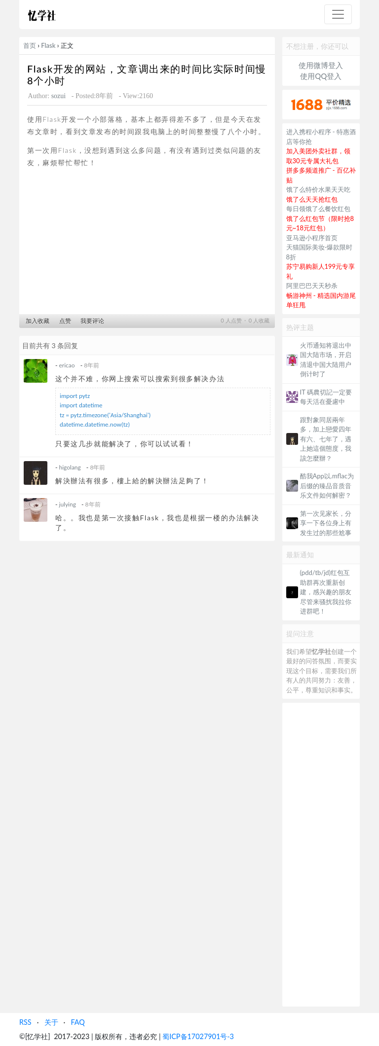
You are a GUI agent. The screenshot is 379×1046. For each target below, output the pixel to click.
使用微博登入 (321, 65)
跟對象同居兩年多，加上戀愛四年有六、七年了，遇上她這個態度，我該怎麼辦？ (325, 439)
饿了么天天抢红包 (312, 199)
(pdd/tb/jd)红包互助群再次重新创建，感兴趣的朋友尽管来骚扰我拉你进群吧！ (325, 592)
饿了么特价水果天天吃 (318, 189)
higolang (70, 467)
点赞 (65, 321)
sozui (58, 96)
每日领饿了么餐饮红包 (318, 209)
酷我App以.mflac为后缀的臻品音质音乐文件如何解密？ (327, 485)
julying (67, 504)
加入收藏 (37, 321)
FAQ (77, 1022)
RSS (25, 1022)
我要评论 (92, 321)
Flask (48, 45)
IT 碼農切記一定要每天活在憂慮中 (326, 397)
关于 (51, 1022)
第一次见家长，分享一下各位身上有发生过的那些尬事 (325, 523)
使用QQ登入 (320, 76)
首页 (29, 45)
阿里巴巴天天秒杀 (312, 285)
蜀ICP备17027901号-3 (198, 1036)
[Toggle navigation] (338, 14)
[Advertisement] (147, 244)
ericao (67, 365)
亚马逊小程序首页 (312, 238)
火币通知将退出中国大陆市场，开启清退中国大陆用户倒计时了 (325, 359)
